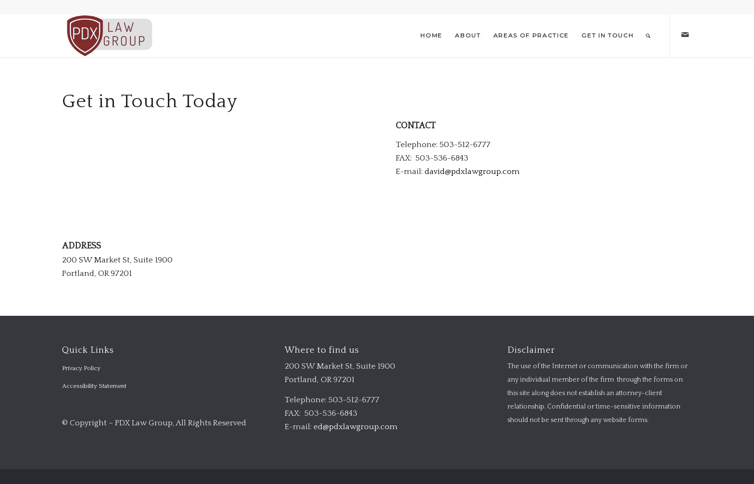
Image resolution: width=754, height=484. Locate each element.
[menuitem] (431, 35)
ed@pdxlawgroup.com (356, 426)
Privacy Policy (81, 368)
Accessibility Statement (94, 386)
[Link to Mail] (685, 35)
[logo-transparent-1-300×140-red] (108, 35)
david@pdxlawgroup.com (472, 171)
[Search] (648, 35)
